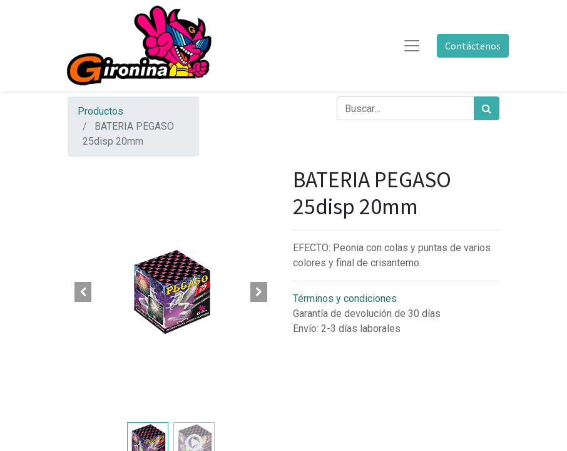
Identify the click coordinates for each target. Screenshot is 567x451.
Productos (100, 111)
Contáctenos (473, 45)
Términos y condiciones (345, 298)
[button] (83, 292)
